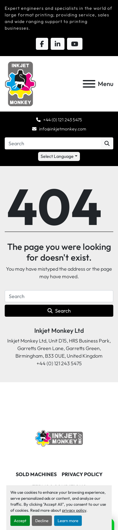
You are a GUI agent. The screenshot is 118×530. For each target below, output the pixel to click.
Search (59, 311)
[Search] (53, 143)
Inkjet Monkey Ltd (59, 330)
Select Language (57, 156)
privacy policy (74, 510)
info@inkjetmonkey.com (62, 129)
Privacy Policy (82, 474)
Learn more (68, 520)
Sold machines (36, 474)
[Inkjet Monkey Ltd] (59, 438)
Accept (20, 520)
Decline (41, 520)
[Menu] (89, 84)
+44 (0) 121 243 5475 (62, 120)
